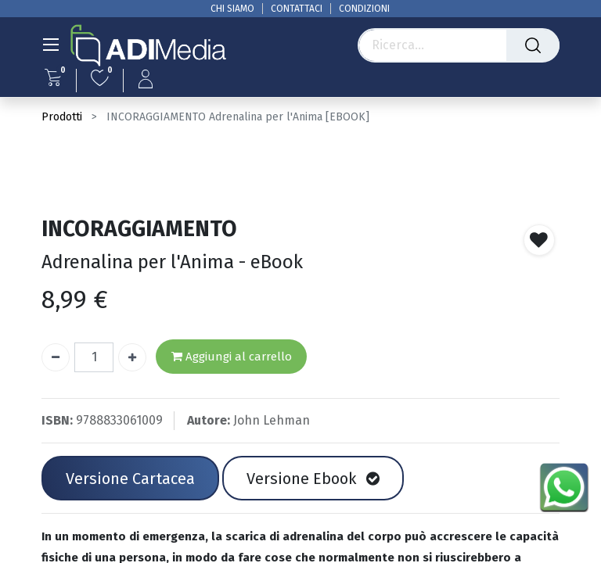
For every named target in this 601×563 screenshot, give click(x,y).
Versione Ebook (313, 478)
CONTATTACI (296, 8)
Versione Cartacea (130, 478)
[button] (539, 240)
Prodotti (61, 117)
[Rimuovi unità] (55, 357)
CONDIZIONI (364, 8)
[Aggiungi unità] (132, 357)
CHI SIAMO (232, 8)
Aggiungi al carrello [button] (231, 357)
